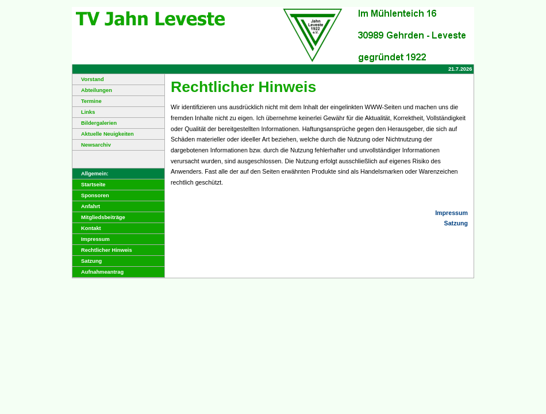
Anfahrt (86, 206)
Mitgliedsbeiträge (98, 217)
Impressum (91, 239)
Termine (87, 101)
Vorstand (88, 79)
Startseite (89, 184)
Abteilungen (92, 90)
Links (83, 112)
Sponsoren (90, 195)
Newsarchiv (91, 145)
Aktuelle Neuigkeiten (103, 134)
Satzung (87, 261)
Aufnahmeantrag (98, 272)
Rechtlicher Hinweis (102, 250)
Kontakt (86, 228)
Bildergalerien (94, 123)
